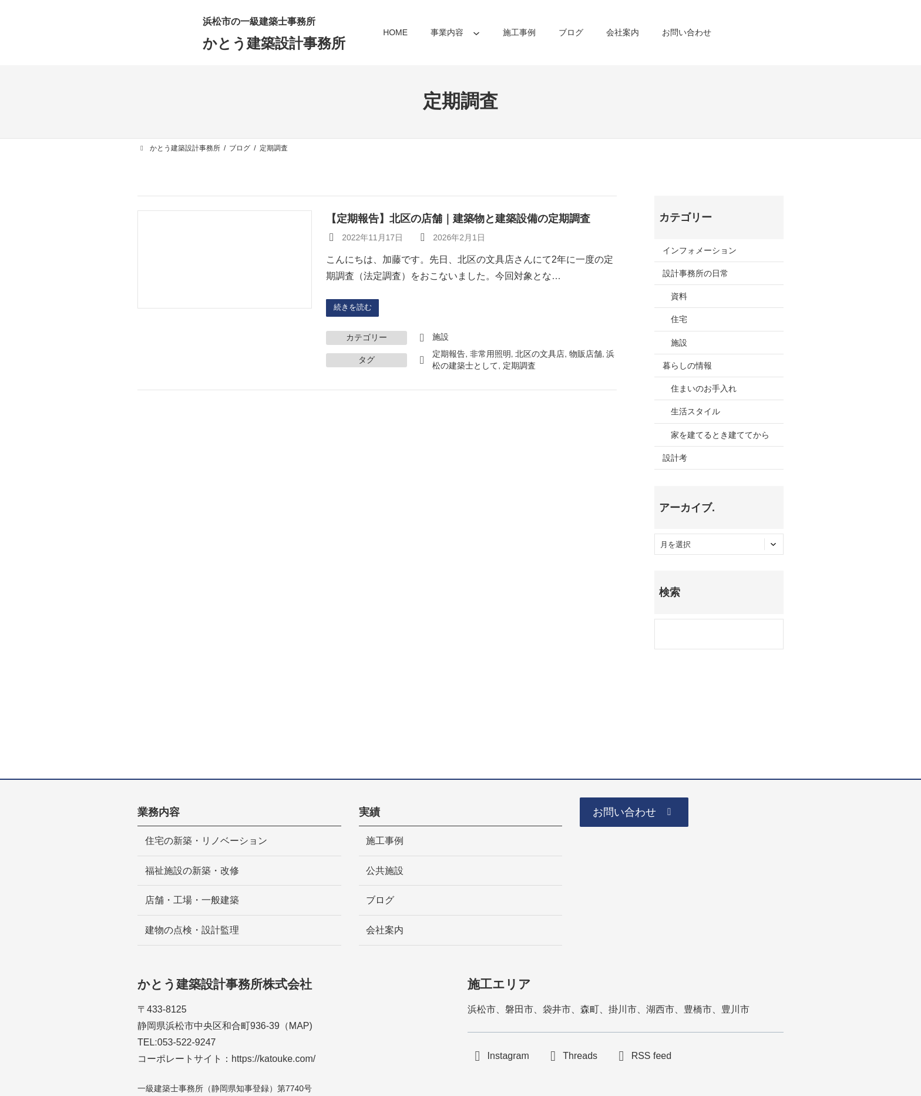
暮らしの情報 (687, 365)
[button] (640, 814)
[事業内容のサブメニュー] (476, 32)
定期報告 (448, 354)
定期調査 (519, 367)
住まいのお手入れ (704, 388)
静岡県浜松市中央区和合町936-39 (208, 1026)
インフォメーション (700, 250)
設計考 (675, 457)
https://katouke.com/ (273, 1059)
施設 (440, 338)
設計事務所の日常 (695, 273)
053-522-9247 (186, 1042)
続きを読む (354, 308)
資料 (679, 296)
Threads (580, 1056)
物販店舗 (585, 354)
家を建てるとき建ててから (720, 435)
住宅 (679, 319)
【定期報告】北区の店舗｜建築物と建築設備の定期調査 (458, 218)
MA (296, 1026)
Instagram (508, 1056)
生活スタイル (695, 411)
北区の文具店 (539, 354)
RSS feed (651, 1056)
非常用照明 (490, 354)
